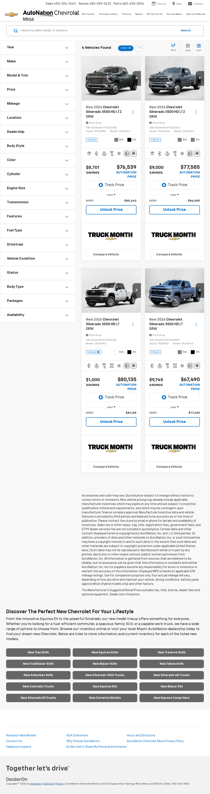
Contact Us (14, 741)
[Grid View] (187, 48)
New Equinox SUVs (105, 652)
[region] (111, 201)
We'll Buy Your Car (155, 14)
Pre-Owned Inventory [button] (108, 14)
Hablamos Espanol (18, 746)
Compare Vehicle (106, 254)
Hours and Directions (141, 735)
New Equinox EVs (105, 686)
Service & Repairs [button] (174, 14)
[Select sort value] (175, 48)
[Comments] (127, 153)
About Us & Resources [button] (195, 14)
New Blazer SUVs (105, 663)
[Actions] (132, 112)
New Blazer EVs (172, 686)
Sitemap (48, 784)
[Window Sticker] (133, 153)
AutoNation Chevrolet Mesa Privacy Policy (155, 741)
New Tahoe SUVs (172, 663)
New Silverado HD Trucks (172, 675)
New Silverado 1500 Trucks (105, 675)
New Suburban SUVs (38, 675)
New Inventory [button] (88, 14)
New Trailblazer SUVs (38, 663)
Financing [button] (126, 14)
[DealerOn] (17, 779)
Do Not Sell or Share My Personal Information (96, 746)
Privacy (59, 784)
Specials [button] (138, 14)
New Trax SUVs (38, 652)
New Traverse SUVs (172, 652)
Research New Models (21, 735)
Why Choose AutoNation (83, 741)
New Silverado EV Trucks (38, 697)
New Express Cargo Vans (172, 697)
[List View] (198, 48)
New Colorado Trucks (38, 686)
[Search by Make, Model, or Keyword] (99, 31)
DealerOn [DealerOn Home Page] (36, 784)
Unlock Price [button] (111, 210)
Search (186, 30)
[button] (136, 78)
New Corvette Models (105, 697)
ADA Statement (77, 735)
